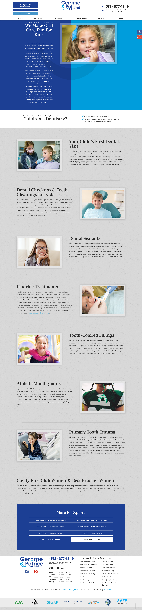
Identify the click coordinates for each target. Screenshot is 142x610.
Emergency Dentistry (109, 583)
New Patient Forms (25, 10)
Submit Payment (25, 13)
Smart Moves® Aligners (110, 577)
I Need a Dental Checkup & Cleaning (50, 523)
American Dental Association (39, 316)
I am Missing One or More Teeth (92, 530)
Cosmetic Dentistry (108, 567)
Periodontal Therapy (87, 574)
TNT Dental (107, 593)
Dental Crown (85, 580)
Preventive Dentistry (87, 564)
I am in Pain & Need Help (49, 542)
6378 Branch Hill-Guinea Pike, (116, 10)
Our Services (58, 18)
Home (20, 18)
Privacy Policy (73, 593)
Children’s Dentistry (87, 570)
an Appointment (25, 5)
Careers (120, 18)
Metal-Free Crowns (108, 580)
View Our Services (92, 542)
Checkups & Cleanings (88, 567)
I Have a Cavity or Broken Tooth (50, 530)
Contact (102, 18)
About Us (38, 18)
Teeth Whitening (108, 574)
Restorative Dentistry (87, 577)
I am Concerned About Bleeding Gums (92, 523)
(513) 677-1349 (115, 6)
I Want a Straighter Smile (92, 536)
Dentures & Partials (87, 586)
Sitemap (65, 593)
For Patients (81, 18)
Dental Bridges (85, 583)
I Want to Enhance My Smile (50, 536)
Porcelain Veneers (108, 570)
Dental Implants (108, 564)
